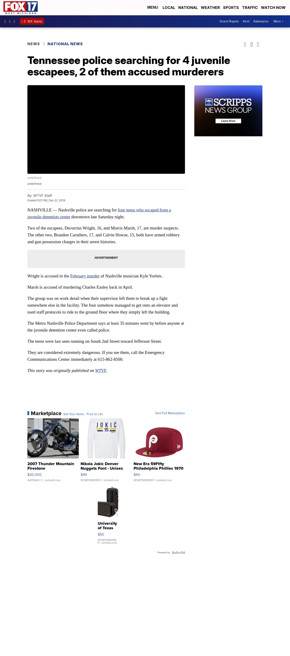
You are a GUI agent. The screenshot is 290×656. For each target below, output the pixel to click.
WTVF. (101, 370)
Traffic (250, 7)
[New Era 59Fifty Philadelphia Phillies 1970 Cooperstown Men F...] (159, 452)
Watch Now (274, 7)
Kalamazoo (261, 21)
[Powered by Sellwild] (178, 552)
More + (278, 21)
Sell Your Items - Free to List (83, 414)
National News (65, 44)
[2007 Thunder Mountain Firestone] (53, 452)
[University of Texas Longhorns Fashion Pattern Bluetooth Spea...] (108, 517)
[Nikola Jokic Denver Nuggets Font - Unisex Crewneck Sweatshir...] (106, 452)
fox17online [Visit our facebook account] (6, 21)
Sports (231, 7)
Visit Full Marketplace (170, 413)
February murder (85, 276)
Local (169, 7)
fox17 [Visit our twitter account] (15, 21)
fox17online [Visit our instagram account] (11, 21)
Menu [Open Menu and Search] (152, 7)
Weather (210, 7)
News (33, 44)
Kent (246, 21)
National (188, 7)
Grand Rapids (229, 21)
